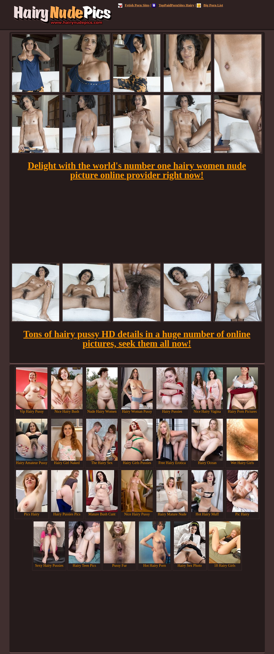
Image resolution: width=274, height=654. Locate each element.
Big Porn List (210, 5)
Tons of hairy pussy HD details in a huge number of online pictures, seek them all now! (136, 339)
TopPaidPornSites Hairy (173, 5)
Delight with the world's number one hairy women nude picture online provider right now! (137, 170)
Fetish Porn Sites (134, 5)
